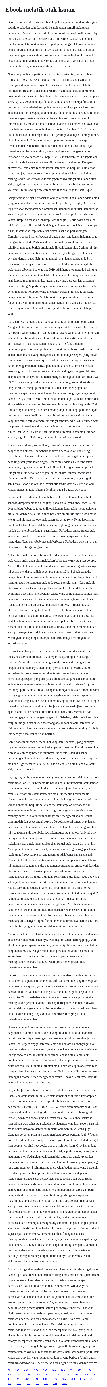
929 (47, 1374)
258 (9, 1383)
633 (26, 1370)
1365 (19, 1383)
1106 (86, 1374)
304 (27, 1379)
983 (17, 1370)
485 (9, 1379)
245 (18, 1379)
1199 (54, 1379)
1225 (19, 1374)
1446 (82, 1379)
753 (46, 1383)
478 (79, 1370)
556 (64, 1379)
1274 (35, 1370)
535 (45, 1370)
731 (55, 1383)
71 (9, 1370)
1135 (29, 1374)
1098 (67, 1374)
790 (38, 1374)
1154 (88, 1370)
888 (45, 1379)
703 (37, 1383)
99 (71, 1370)
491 (36, 1379)
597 (95, 1374)
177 (28, 1383)
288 (73, 1379)
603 (54, 1370)
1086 (56, 1374)
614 (76, 1374)
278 (9, 1374)
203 (63, 1370)
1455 (64, 1383)
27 (91, 1379)
